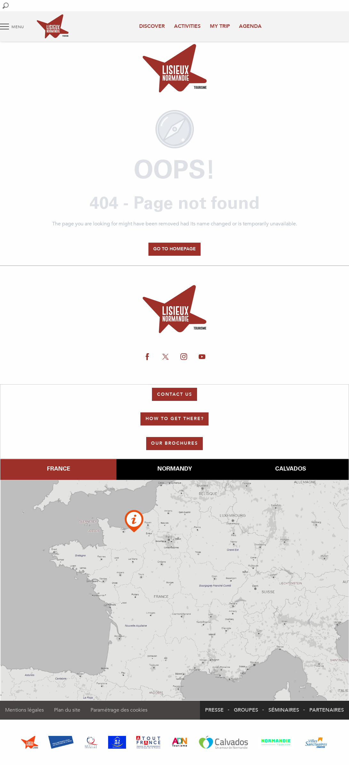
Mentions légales (24, 710)
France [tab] (58, 469)
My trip (220, 26)
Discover (152, 26)
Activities (187, 26)
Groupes (246, 710)
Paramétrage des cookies (119, 710)
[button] (5, 5)
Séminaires (283, 710)
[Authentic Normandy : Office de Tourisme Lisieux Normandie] (175, 69)
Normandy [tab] (174, 469)
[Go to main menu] (12, 26)
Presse (214, 710)
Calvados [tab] (290, 469)
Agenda (250, 26)
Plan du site (67, 710)
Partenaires (326, 710)
